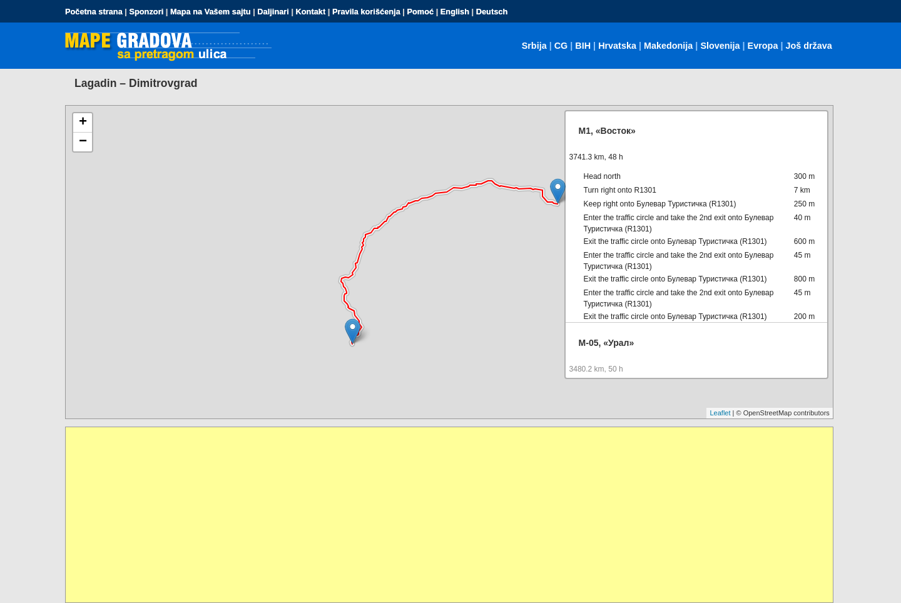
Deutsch (492, 11)
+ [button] (83, 122)
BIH (583, 46)
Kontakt (311, 11)
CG (561, 46)
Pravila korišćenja (366, 11)
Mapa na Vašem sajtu (210, 11)
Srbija (534, 46)
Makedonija (668, 46)
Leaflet (720, 413)
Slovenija (720, 46)
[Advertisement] (441, 514)
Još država (808, 46)
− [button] (83, 142)
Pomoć (420, 11)
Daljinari (273, 11)
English (454, 11)
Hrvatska (617, 46)
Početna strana (94, 11)
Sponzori (146, 11)
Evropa (763, 46)
